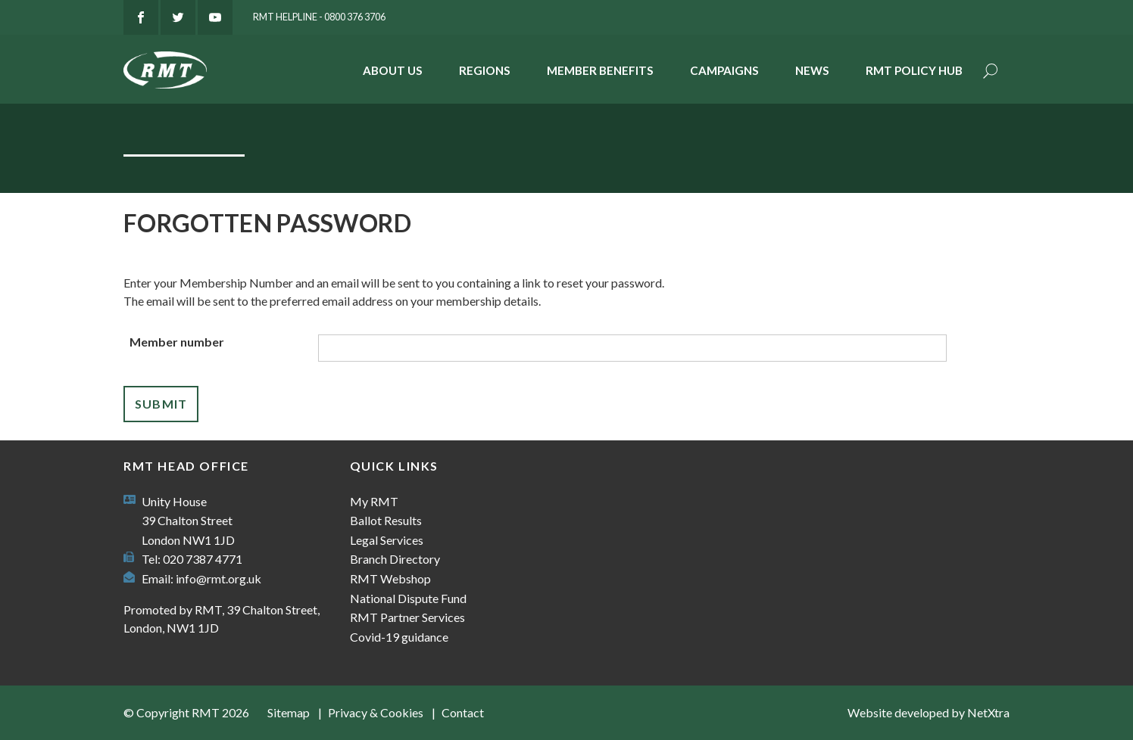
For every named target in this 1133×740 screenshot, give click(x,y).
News (812, 70)
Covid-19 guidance (399, 637)
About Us (393, 70)
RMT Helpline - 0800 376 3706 (319, 17)
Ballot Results (386, 520)
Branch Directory (395, 559)
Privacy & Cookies (375, 712)
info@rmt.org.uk (218, 578)
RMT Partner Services (407, 617)
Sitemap (288, 712)
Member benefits (600, 70)
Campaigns (724, 70)
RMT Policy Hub (914, 70)
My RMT (374, 501)
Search (991, 72)
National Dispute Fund (408, 598)
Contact (463, 712)
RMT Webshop (390, 578)
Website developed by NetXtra (928, 712)
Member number (177, 341)
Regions (484, 70)
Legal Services (386, 540)
